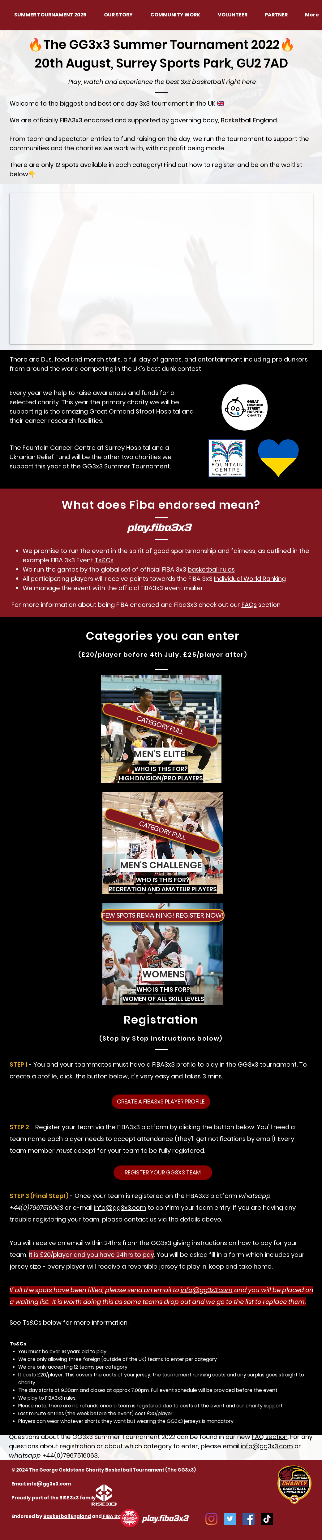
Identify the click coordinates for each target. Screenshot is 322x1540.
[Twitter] (230, 1519)
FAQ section (270, 1437)
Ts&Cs (104, 560)
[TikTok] (267, 1519)
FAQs (249, 604)
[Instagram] (211, 1519)
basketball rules (211, 569)
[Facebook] (249, 1519)
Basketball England (67, 1516)
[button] (160, 725)
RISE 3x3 (69, 1497)
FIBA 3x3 (112, 1516)
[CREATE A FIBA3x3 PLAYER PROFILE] (161, 1102)
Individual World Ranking (250, 578)
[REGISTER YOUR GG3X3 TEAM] (163, 1172)
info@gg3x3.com (120, 1207)
